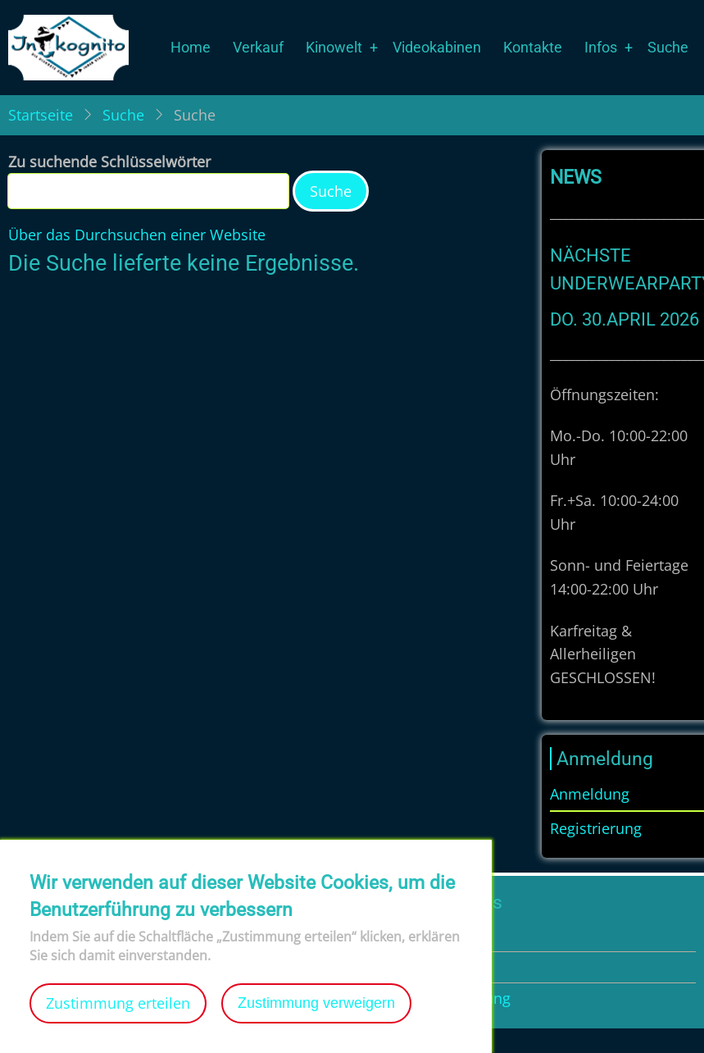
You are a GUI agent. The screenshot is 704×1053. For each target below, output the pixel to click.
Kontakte (532, 47)
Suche (667, 47)
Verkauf (258, 47)
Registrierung (596, 828)
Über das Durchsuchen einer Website (137, 234)
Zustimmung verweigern (316, 1018)
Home (190, 47)
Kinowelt (334, 47)
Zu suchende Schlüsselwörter (109, 161)
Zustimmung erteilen (118, 1018)
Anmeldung (589, 794)
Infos (600, 47)
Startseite (40, 115)
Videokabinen (437, 47)
